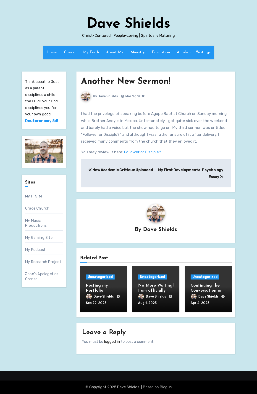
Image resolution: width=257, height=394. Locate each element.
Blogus (166, 387)
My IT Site (33, 196)
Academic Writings (194, 52)
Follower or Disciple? (142, 152)
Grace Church (37, 208)
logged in (112, 341)
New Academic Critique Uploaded (120, 170)
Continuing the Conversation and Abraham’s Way (208, 290)
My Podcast (35, 250)
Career (70, 52)
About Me (115, 52)
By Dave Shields (99, 96)
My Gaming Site (38, 237)
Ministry (138, 52)
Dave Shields (128, 24)
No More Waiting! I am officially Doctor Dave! (155, 290)
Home (52, 52)
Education (161, 52)
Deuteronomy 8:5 (41, 121)
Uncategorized (100, 277)
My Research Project (43, 262)
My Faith (91, 52)
